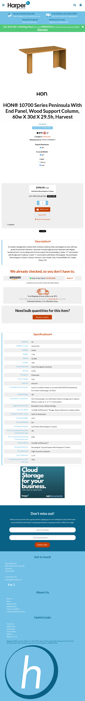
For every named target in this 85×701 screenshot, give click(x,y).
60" (43, 155)
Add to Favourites (42, 219)
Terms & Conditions (13, 609)
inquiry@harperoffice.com (13, 580)
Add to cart (42, 209)
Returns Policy (11, 604)
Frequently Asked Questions (16, 611)
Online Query (11, 626)
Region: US (10, 637)
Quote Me (42, 215)
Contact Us (10, 624)
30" (43, 147)
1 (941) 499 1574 (11, 577)
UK (16, 637)
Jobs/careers (11, 629)
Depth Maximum (42, 144)
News (8, 601)
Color (42, 159)
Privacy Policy (11, 631)
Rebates (9, 634)
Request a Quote (42, 317)
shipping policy (53, 299)
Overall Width (42, 152)
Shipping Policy (12, 606)
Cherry (42, 162)
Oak (42, 165)
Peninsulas (47, 136)
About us (10, 599)
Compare (8, 224)
